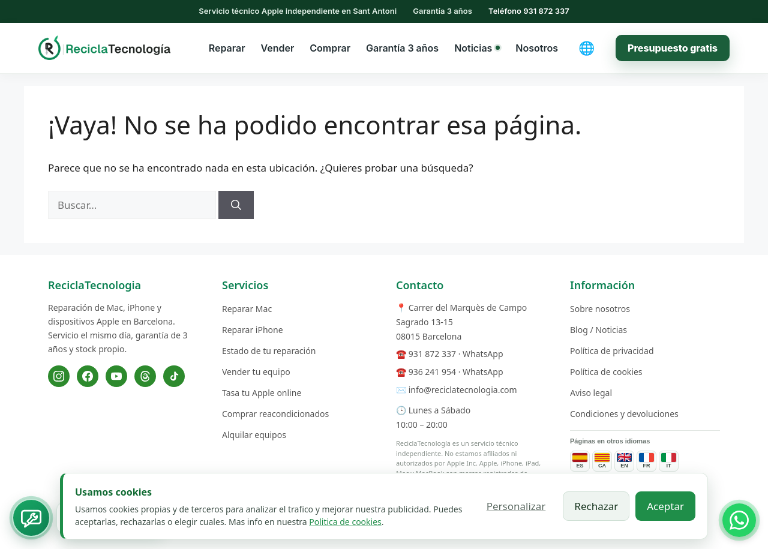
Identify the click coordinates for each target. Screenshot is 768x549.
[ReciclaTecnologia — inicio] (104, 47)
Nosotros (536, 48)
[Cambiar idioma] (587, 48)
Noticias (477, 48)
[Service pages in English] (624, 461)
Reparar (227, 48)
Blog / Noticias (598, 329)
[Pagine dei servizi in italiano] (669, 461)
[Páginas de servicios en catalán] (602, 461)
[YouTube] (116, 376)
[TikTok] (174, 376)
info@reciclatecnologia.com (463, 389)
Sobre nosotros (600, 308)
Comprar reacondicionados (275, 413)
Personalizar (516, 506)
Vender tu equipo (256, 371)
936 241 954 (432, 371)
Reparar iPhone (252, 329)
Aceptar (665, 506)
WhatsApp (483, 353)
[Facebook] (87, 376)
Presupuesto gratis (673, 48)
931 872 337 (432, 353)
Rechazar (596, 506)
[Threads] (145, 376)
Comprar (330, 48)
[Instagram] (59, 376)
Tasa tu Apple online (261, 392)
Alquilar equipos (254, 434)
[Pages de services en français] (646, 461)
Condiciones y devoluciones (624, 413)
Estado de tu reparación (269, 350)
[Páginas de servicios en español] (580, 461)
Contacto (419, 285)
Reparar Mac (247, 308)
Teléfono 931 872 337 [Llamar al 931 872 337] (528, 11)
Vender (278, 48)
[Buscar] (236, 205)
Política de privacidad (612, 350)
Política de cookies (606, 371)
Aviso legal (591, 392)
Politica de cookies (345, 521)
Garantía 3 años (402, 48)
